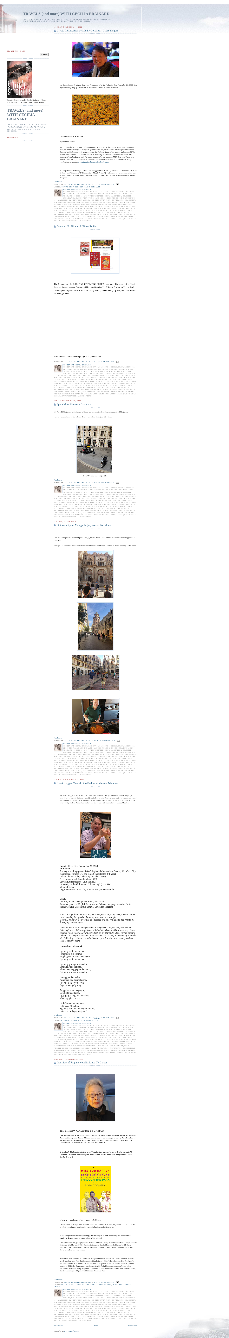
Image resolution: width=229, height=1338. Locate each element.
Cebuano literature (70, 1020)
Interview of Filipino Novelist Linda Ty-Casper (82, 1062)
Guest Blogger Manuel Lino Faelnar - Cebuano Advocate (87, 783)
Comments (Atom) (71, 1331)
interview (117, 1285)
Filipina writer (68, 1285)
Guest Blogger (76, 187)
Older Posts (132, 1326)
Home (95, 1326)
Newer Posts (58, 1326)
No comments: (108, 184)
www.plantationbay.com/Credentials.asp (93, 162)
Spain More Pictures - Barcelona (74, 404)
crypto (64, 187)
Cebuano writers (89, 1020)
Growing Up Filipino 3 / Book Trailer (77, 226)
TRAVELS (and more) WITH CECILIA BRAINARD (66, 14)
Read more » (58, 182)
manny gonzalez (92, 187)
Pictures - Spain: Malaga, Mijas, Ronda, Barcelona (84, 525)
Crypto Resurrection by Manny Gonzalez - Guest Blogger (87, 30)
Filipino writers (103, 1285)
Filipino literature (86, 1285)
